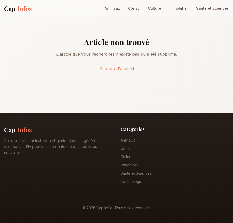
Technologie (131, 181)
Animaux (112, 8)
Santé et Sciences (212, 8)
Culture (154, 8)
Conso (134, 8)
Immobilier (178, 8)
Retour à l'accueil (116, 68)
